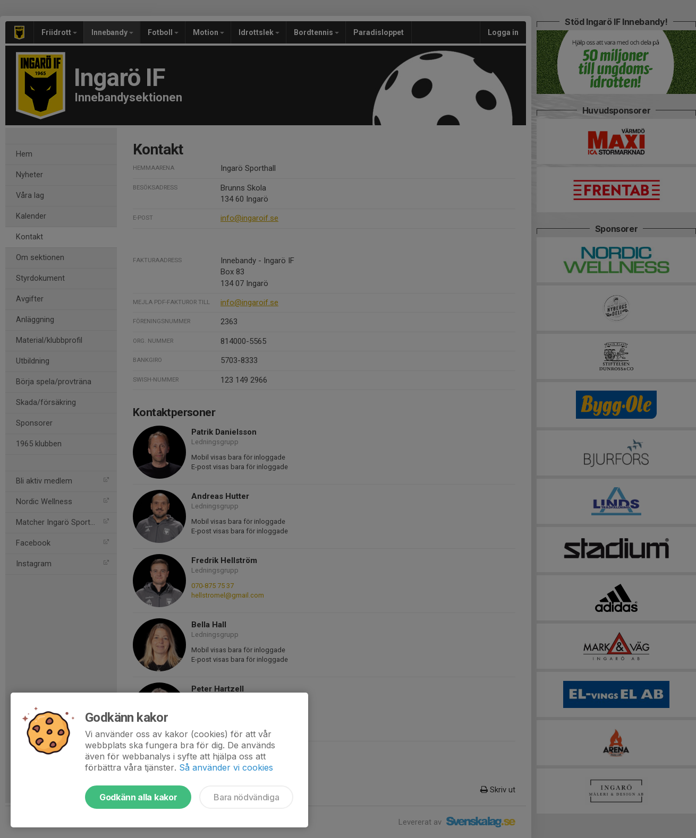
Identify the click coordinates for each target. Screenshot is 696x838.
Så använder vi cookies (226, 767)
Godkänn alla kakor (138, 797)
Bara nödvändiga (246, 797)
